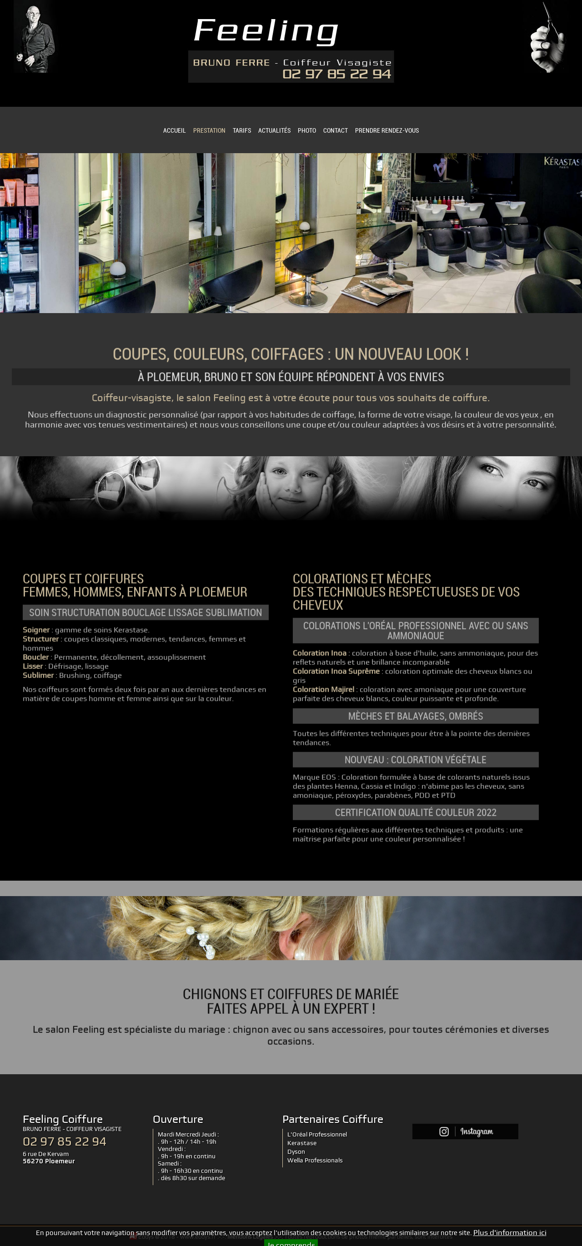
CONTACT (335, 130)
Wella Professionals (315, 1160)
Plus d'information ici (510, 1234)
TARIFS (242, 130)
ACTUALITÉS (274, 130)
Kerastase (301, 1142)
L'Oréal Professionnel (317, 1134)
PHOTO (307, 130)
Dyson (296, 1151)
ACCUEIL (174, 130)
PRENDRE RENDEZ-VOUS (387, 130)
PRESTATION (209, 130)
